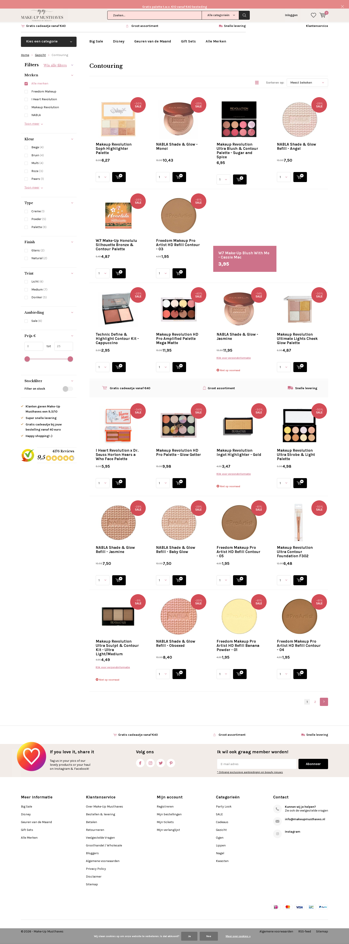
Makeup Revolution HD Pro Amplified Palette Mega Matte (177, 332)
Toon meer (31, 117)
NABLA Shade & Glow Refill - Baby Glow (175, 543)
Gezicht (40, 48)
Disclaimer (93, 870)
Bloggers (92, 846)
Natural (39, 252)
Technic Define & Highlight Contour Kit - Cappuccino (117, 332)
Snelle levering (235, 19)
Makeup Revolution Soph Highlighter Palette (114, 142)
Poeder (38, 212)
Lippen (221, 839)
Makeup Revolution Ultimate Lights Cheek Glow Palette (297, 332)
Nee (208, 936)
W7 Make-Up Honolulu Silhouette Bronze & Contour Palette (116, 238)
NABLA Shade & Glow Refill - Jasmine (115, 543)
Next (324, 695)
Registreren (165, 800)
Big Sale (96, 35)
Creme (38, 204)
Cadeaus (222, 815)
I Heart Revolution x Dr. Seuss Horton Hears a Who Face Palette (117, 448)
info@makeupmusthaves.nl (305, 812)
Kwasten (222, 854)
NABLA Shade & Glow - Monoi (177, 140)
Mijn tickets (165, 815)
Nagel (220, 846)
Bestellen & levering (100, 808)
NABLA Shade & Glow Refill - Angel (296, 140)
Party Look (223, 800)
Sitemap (92, 878)
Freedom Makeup (43, 85)
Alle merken (39, 77)
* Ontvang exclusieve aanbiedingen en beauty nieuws (250, 765)
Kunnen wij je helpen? (300, 800)
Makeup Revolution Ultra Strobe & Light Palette (296, 448)
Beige (37, 141)
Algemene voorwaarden (103, 854)
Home (25, 48)
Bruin (37, 149)
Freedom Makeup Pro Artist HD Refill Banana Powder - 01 (238, 639)
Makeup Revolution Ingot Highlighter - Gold (239, 446)
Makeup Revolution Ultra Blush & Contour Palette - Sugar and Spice (237, 144)
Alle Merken (216, 35)
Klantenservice (317, 19)
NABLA (36, 108)
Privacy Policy (96, 862)
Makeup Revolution (45, 100)
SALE (219, 808)
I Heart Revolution (44, 93)
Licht (37, 275)
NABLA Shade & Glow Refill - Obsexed (175, 637)
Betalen (91, 815)
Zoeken (244, 6)
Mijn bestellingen (169, 808)
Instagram (150, 755)
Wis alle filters (55, 59)
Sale (36, 314)
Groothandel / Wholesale (104, 839)
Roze (37, 164)
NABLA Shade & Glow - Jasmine (237, 330)
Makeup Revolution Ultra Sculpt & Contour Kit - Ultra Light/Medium (117, 641)
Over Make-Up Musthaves (104, 800)
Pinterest (171, 755)
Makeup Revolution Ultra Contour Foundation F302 (295, 545)
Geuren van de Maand (152, 35)
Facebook (140, 755)
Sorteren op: (275, 76)
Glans (38, 244)
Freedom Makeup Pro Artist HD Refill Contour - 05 (238, 545)
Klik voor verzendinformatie (234, 351)
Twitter (160, 755)
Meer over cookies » (238, 936)
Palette (39, 220)
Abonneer (313, 758)
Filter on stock (48, 382)
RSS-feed (304, 925)
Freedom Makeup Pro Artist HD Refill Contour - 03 (178, 238)
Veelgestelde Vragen (100, 831)
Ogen (219, 831)
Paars (37, 172)
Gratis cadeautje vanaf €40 (46, 19)
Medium (39, 283)
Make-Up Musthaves (48, 925)
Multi (37, 156)
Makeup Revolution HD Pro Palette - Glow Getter (178, 446)
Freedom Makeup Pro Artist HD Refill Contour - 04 (299, 639)
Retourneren (95, 823)
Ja (189, 936)
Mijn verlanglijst (168, 823)
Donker (39, 291)
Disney (118, 35)
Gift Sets (188, 35)
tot (47, 339)
